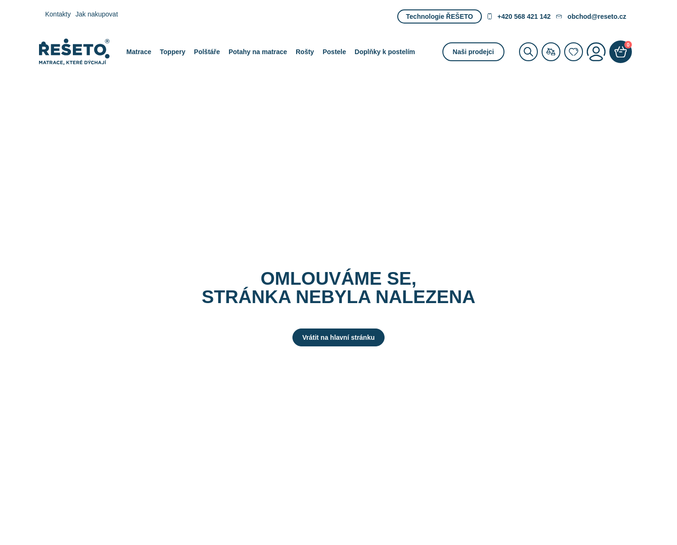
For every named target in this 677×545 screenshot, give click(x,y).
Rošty (305, 52)
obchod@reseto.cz (591, 16)
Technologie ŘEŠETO (439, 16)
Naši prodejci (473, 52)
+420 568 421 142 (519, 16)
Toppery (172, 52)
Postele (334, 52)
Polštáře (207, 52)
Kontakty (58, 14)
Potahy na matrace (257, 52)
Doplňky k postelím (384, 52)
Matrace (138, 52)
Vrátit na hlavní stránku (338, 337)
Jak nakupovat (96, 14)
